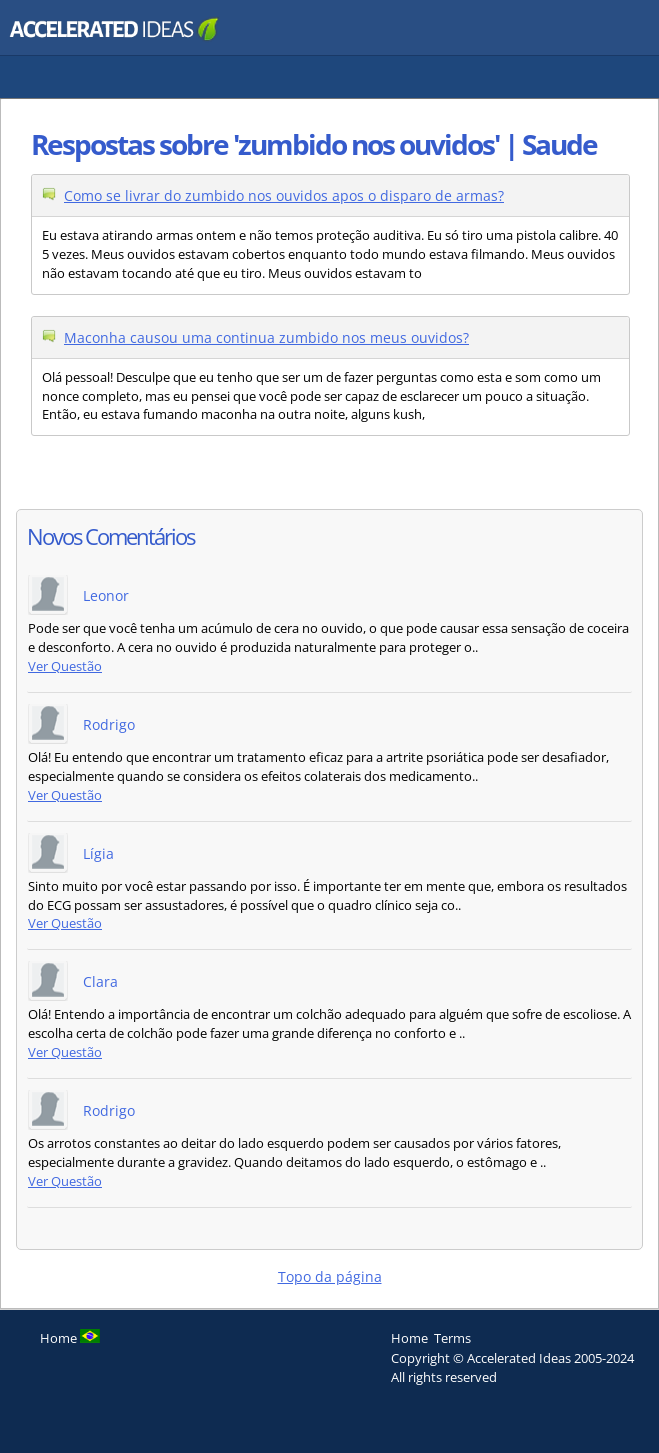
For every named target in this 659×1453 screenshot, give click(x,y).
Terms (452, 1338)
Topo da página (330, 1276)
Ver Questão (65, 666)
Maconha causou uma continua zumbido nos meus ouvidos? (266, 337)
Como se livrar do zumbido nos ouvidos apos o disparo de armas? (284, 195)
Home (409, 1338)
